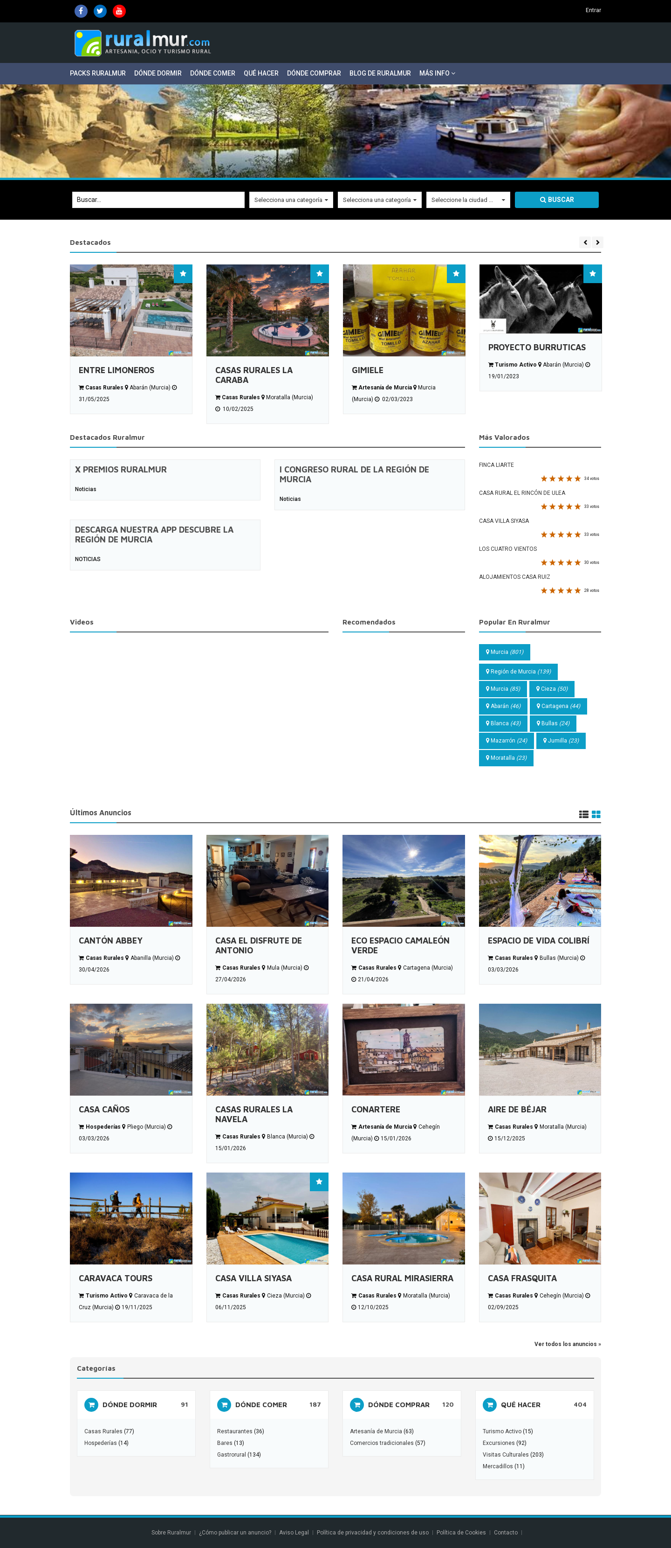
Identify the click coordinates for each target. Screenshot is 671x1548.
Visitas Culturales (506, 1454)
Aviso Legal (294, 1532)
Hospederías (100, 1443)
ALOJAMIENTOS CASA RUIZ (514, 577)
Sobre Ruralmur (171, 1532)
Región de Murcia (518, 671)
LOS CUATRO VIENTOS (508, 549)
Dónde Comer (212, 73)
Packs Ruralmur (98, 73)
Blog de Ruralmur (380, 73)
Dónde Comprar (314, 73)
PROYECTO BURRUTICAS (537, 347)
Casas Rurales (103, 1431)
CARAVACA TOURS (115, 1278)
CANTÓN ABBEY (111, 940)
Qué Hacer (261, 73)
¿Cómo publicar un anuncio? (235, 1532)
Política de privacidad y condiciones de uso (373, 1532)
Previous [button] (585, 242)
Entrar (593, 10)
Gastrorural (231, 1454)
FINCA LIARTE (496, 465)
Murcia (504, 652)
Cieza (552, 689)
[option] (131, 339)
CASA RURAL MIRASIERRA (402, 1278)
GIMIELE (367, 370)
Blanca (503, 723)
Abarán (503, 706)
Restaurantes (235, 1431)
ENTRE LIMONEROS (116, 370)
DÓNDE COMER (261, 1405)
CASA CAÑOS (104, 1109)
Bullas (553, 723)
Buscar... (89, 199)
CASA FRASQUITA (522, 1278)
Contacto (506, 1532)
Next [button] (597, 242)
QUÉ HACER (521, 1405)
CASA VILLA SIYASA (504, 521)
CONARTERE (375, 1109)
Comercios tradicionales (382, 1443)
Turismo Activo (502, 1431)
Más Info (437, 73)
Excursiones (499, 1443)
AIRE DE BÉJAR (517, 1109)
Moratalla (506, 758)
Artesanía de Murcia (376, 1431)
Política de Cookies (461, 1532)
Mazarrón (506, 740)
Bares (225, 1443)
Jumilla (561, 740)
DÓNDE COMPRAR (399, 1405)
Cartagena (558, 706)
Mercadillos (498, 1466)
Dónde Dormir (158, 73)
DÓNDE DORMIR (130, 1405)
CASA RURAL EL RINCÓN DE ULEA (522, 493)
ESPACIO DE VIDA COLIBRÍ (538, 940)
